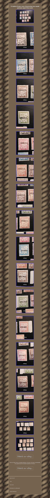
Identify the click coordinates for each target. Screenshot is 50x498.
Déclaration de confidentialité (15, 488)
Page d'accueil (12, 478)
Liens (11, 481)
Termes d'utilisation (13, 491)
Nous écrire (12, 484)
